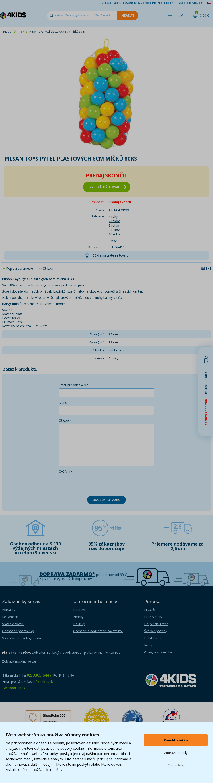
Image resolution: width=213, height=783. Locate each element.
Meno (63, 402)
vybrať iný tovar (108, 187)
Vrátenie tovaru (13, 624)
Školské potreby (155, 631)
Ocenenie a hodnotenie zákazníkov (98, 631)
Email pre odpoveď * (74, 385)
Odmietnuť (176, 765)
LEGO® (149, 610)
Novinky (79, 624)
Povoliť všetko (176, 740)
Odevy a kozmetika (158, 652)
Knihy (148, 645)
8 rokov (114, 225)
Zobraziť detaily (176, 752)
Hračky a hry (153, 617)
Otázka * (65, 420)
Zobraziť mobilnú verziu (19, 661)
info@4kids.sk (43, 681)
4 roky (113, 216)
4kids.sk (7, 32)
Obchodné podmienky (18, 631)
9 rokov (114, 230)
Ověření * (66, 471)
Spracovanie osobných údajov (23, 638)
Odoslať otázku (106, 500)
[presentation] (92, 483)
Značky (78, 617)
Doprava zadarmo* (67, 574)
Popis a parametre (19, 268)
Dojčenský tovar (156, 624)
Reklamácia (10, 617)
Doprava (79, 610)
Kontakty (8, 610)
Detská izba (152, 638)
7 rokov (114, 221)
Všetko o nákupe (190, 3)
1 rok (21, 32)
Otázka (48, 268)
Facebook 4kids (13, 688)
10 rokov (115, 234)
